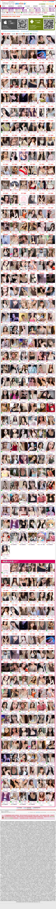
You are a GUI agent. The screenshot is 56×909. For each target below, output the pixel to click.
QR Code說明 (51, 16)
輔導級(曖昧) (17, 12)
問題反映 (51, 6)
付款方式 (43, 6)
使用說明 (35, 6)
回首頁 (3, 6)
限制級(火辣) (10, 12)
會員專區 (20, 6)
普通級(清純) (25, 12)
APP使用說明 (45, 16)
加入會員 (27, 6)
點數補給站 (11, 6)
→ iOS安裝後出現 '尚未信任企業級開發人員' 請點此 (10, 31)
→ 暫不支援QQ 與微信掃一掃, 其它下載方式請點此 (29, 31)
